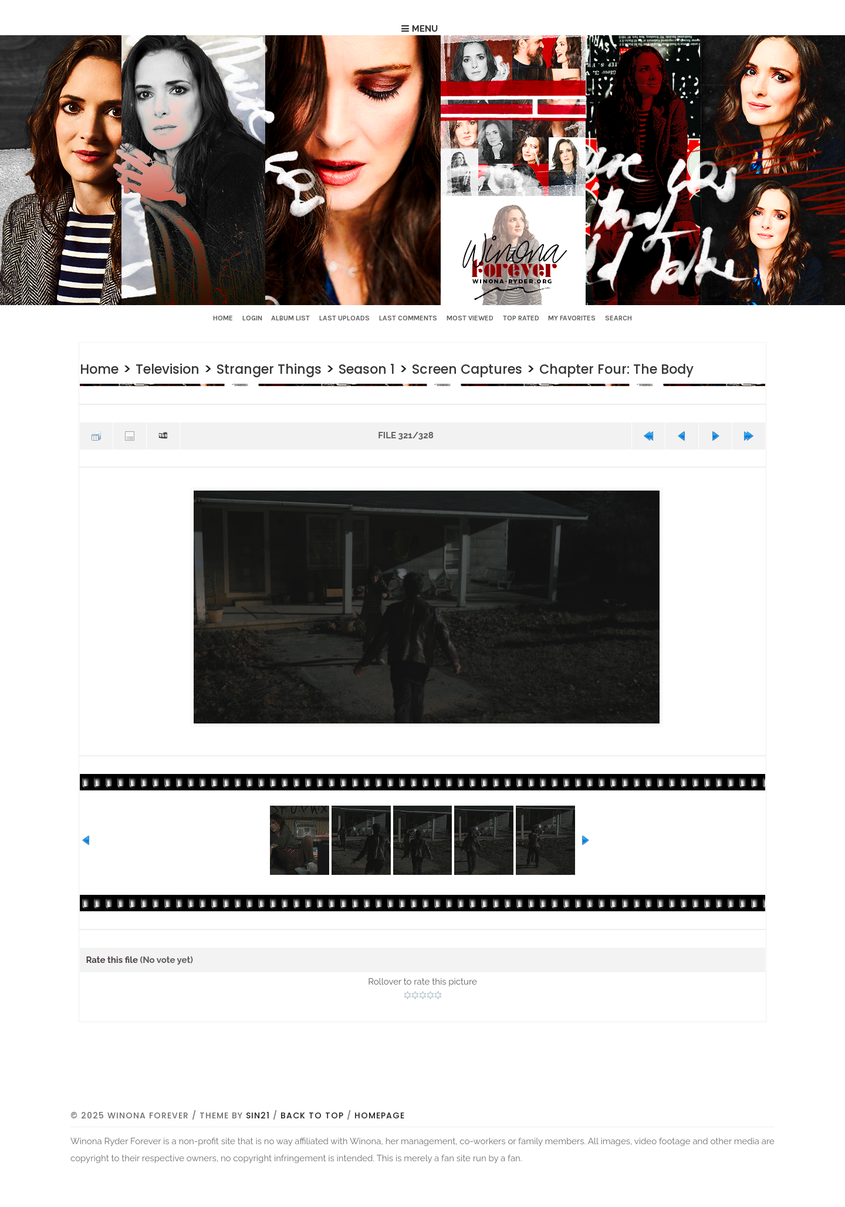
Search (618, 318)
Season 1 (405, 368)
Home (223, 318)
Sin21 (258, 1167)
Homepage (379, 1167)
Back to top (312, 1167)
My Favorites (572, 318)
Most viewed (470, 318)
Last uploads (344, 318)
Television (180, 368)
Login (252, 318)
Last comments (408, 318)
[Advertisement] (422, 1126)
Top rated (521, 318)
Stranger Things (295, 368)
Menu (425, 28)
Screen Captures (517, 368)
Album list (290, 318)
